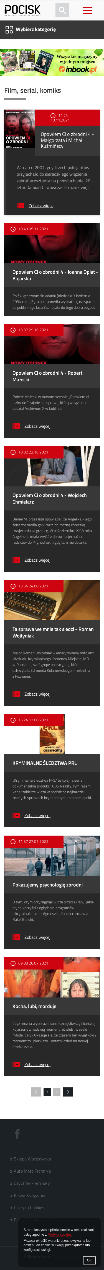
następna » (68, 1092)
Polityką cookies (60, 1235)
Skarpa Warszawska (32, 1158)
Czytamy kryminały (32, 1183)
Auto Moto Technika (32, 1171)
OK (89, 1260)
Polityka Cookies (29, 1207)
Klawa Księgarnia (29, 1195)
